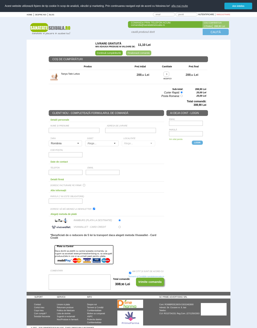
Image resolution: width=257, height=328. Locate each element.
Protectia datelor (94, 319)
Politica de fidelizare (66, 310)
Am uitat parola (176, 139)
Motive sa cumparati (96, 313)
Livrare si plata (63, 304)
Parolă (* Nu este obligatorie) (67, 196)
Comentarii (56, 271)
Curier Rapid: (172, 92)
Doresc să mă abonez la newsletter (70, 209)
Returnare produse (65, 307)
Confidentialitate (94, 310)
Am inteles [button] (238, 6)
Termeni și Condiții (95, 307)
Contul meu (39, 307)
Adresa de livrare (117, 126)
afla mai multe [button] (179, 5)
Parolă (173, 130)
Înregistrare (223, 14)
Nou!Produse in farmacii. (68, 319)
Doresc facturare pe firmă (65, 185)
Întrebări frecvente (42, 316)
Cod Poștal (56, 150)
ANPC (90, 316)
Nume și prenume (59, 126)
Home (29, 15)
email (90, 168)
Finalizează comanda (139, 53)
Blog (51, 15)
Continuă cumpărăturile (109, 53)
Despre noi (40, 15)
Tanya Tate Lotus (70, 73)
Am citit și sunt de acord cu (148, 271)
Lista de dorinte (63, 313)
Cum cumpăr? (40, 313)
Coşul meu (39, 310)
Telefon (55, 168)
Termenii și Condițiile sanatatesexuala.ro (146, 276)
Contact (37, 304)
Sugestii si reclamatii (66, 316)
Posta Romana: (170, 96)
